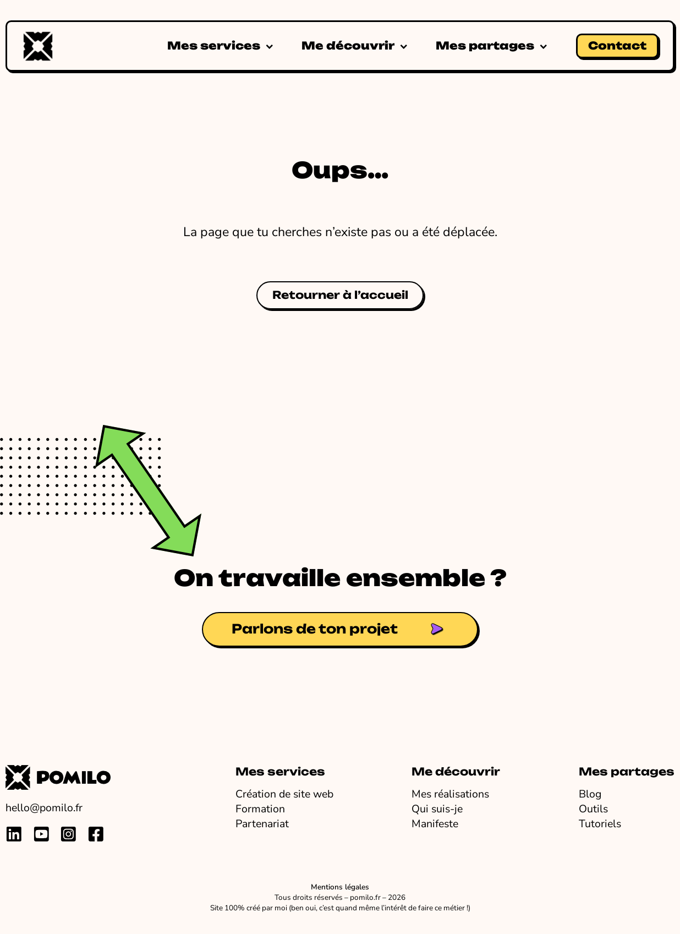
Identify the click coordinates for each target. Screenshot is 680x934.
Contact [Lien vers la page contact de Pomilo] (617, 45)
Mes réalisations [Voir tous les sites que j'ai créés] (450, 793)
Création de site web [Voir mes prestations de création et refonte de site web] (284, 793)
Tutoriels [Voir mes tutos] (600, 823)
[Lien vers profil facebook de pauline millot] (96, 834)
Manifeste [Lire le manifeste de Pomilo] (435, 823)
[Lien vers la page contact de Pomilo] (340, 629)
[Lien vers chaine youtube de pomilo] (41, 834)
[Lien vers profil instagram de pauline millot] (68, 834)
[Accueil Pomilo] (37, 46)
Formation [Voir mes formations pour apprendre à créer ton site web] (260, 808)
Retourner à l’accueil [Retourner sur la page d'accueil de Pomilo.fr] (340, 295)
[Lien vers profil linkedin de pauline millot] (14, 834)
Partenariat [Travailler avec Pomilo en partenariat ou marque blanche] (262, 823)
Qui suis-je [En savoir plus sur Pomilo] (437, 808)
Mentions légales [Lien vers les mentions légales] (340, 887)
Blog (590, 793)
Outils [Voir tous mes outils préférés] (593, 808)
